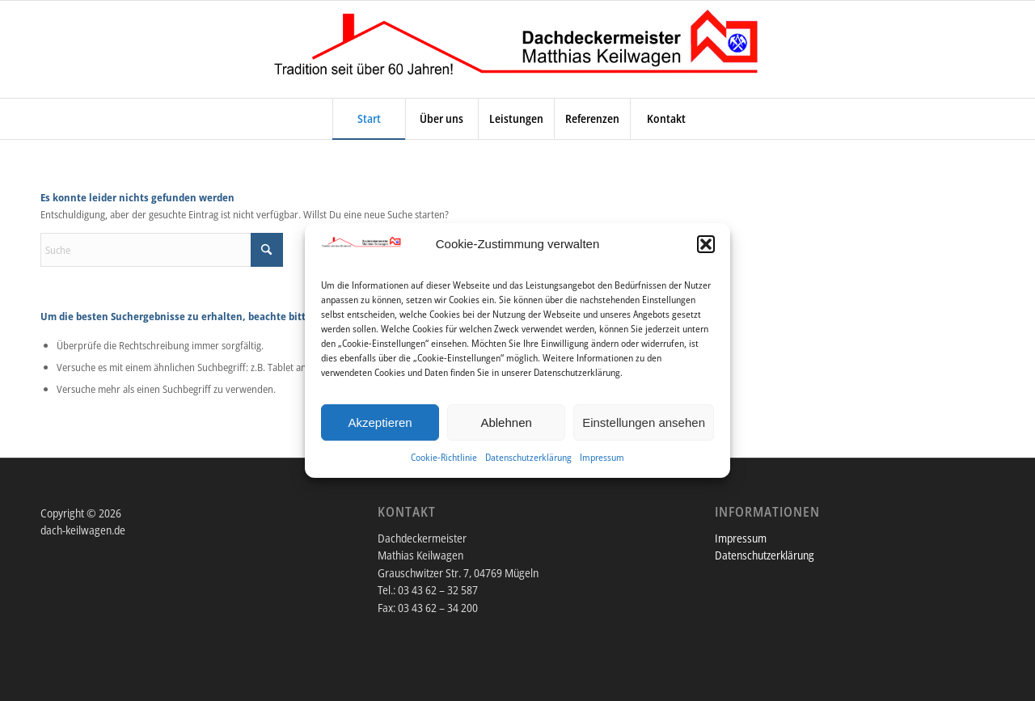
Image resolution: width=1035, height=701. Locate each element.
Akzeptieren (380, 422)
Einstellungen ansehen (643, 422)
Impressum (602, 457)
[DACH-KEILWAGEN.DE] (517, 49)
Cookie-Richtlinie (444, 457)
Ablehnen (505, 422)
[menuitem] (368, 119)
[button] (706, 244)
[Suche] (161, 250)
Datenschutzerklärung (528, 457)
